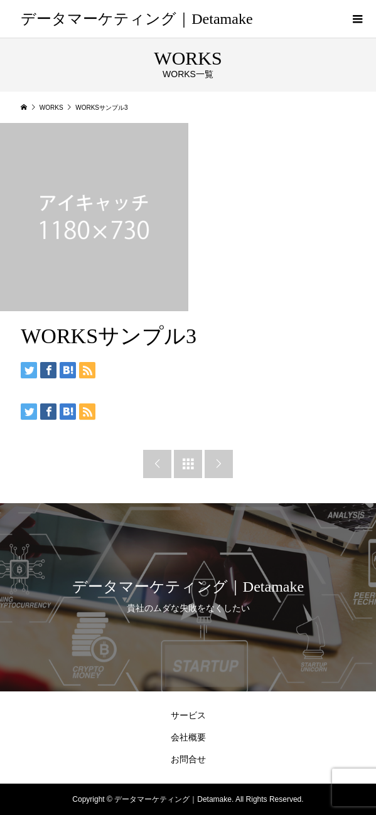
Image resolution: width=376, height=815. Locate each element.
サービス (188, 715)
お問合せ (188, 759)
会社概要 (188, 737)
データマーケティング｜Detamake (136, 19)
